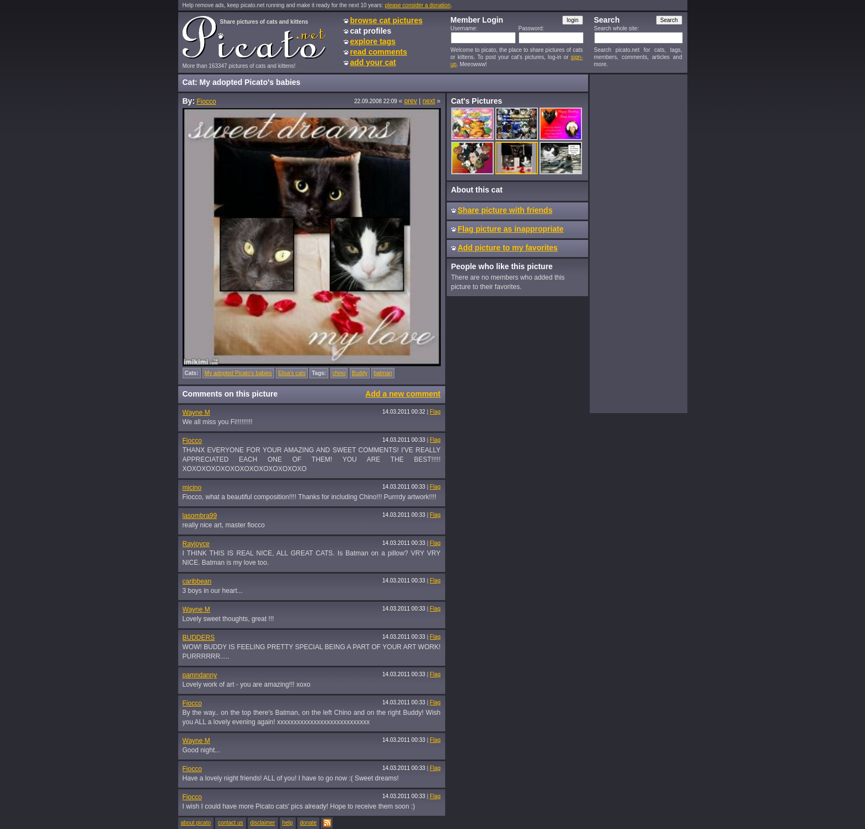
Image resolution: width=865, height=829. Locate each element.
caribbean (197, 581)
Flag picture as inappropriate (511, 228)
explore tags (373, 41)
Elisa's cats (292, 373)
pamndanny (200, 675)
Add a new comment (402, 393)
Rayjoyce (196, 544)
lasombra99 (200, 516)
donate (308, 823)
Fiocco (206, 101)
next (429, 101)
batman (382, 373)
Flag (435, 412)
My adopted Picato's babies (238, 373)
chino (339, 373)
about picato (196, 823)
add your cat (373, 62)
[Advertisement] (638, 243)
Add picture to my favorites (508, 247)
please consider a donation (418, 5)
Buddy (359, 373)
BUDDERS (199, 637)
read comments (378, 51)
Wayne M (196, 412)
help (287, 823)
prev (410, 101)
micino (192, 487)
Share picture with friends (505, 210)
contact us (230, 823)
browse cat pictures (386, 20)
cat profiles (371, 30)
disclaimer (262, 823)
